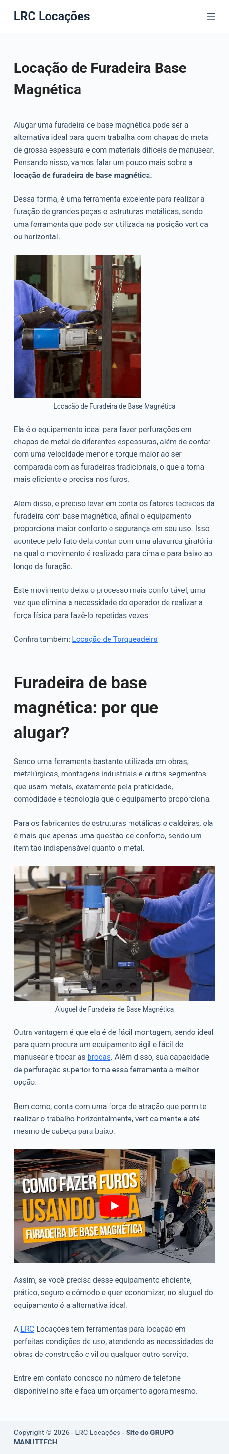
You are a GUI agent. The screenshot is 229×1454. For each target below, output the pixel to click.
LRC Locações (52, 16)
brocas (99, 1056)
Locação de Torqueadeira (115, 639)
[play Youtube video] (114, 1206)
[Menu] (211, 16)
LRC (27, 1329)
